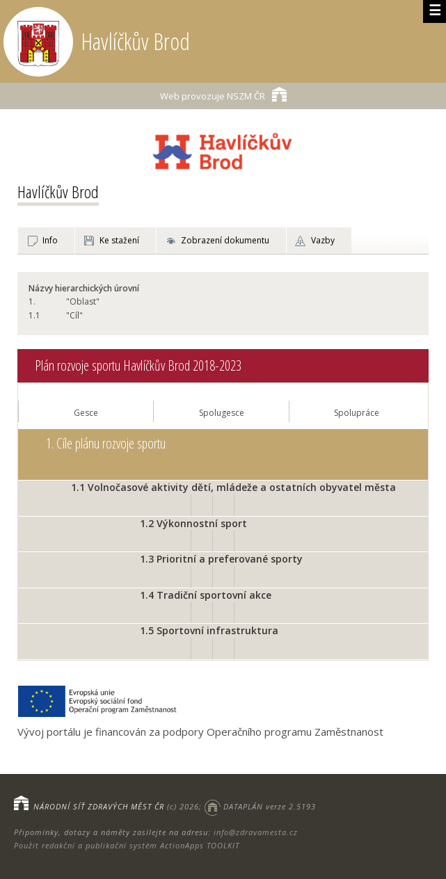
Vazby (323, 240)
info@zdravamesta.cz (256, 832)
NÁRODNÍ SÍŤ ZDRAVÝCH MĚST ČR (98, 806)
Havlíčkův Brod (58, 191)
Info (50, 240)
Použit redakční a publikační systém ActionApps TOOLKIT (126, 845)
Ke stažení (119, 240)
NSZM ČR (223, 94)
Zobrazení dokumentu (225, 240)
